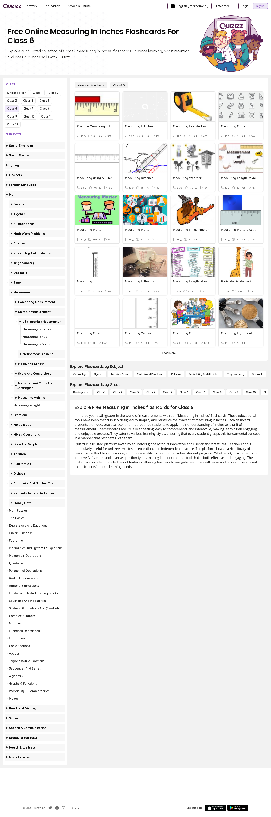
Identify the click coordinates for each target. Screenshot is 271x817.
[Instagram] (63, 808)
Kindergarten (16, 93)
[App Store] (215, 808)
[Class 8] (217, 392)
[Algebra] (98, 374)
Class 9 (12, 116)
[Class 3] (134, 392)
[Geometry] (79, 374)
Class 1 (37, 93)
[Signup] (260, 6)
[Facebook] (57, 808)
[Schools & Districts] (79, 6)
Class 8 (45, 108)
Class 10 (29, 116)
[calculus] (176, 374)
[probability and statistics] (204, 374)
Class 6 (12, 108)
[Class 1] (101, 392)
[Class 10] (251, 392)
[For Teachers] (52, 6)
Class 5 (45, 101)
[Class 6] (119, 85)
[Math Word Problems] (150, 374)
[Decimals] (257, 374)
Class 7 (28, 108)
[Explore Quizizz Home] (12, 6)
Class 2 (54, 93)
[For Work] (31, 6)
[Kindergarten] (81, 392)
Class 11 (46, 116)
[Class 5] (167, 392)
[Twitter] (50, 808)
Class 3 (12, 101)
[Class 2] (117, 392)
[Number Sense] (120, 374)
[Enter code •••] (225, 6)
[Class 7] (200, 392)
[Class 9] (233, 392)
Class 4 (28, 101)
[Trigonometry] (235, 374)
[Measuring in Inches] (91, 85)
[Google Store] (237, 808)
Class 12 (12, 124)
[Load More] (169, 353)
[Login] (244, 6)
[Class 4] (150, 392)
